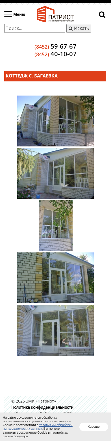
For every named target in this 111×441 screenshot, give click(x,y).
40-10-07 (55, 53)
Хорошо (94, 427)
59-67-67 (55, 46)
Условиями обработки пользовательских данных (38, 427)
